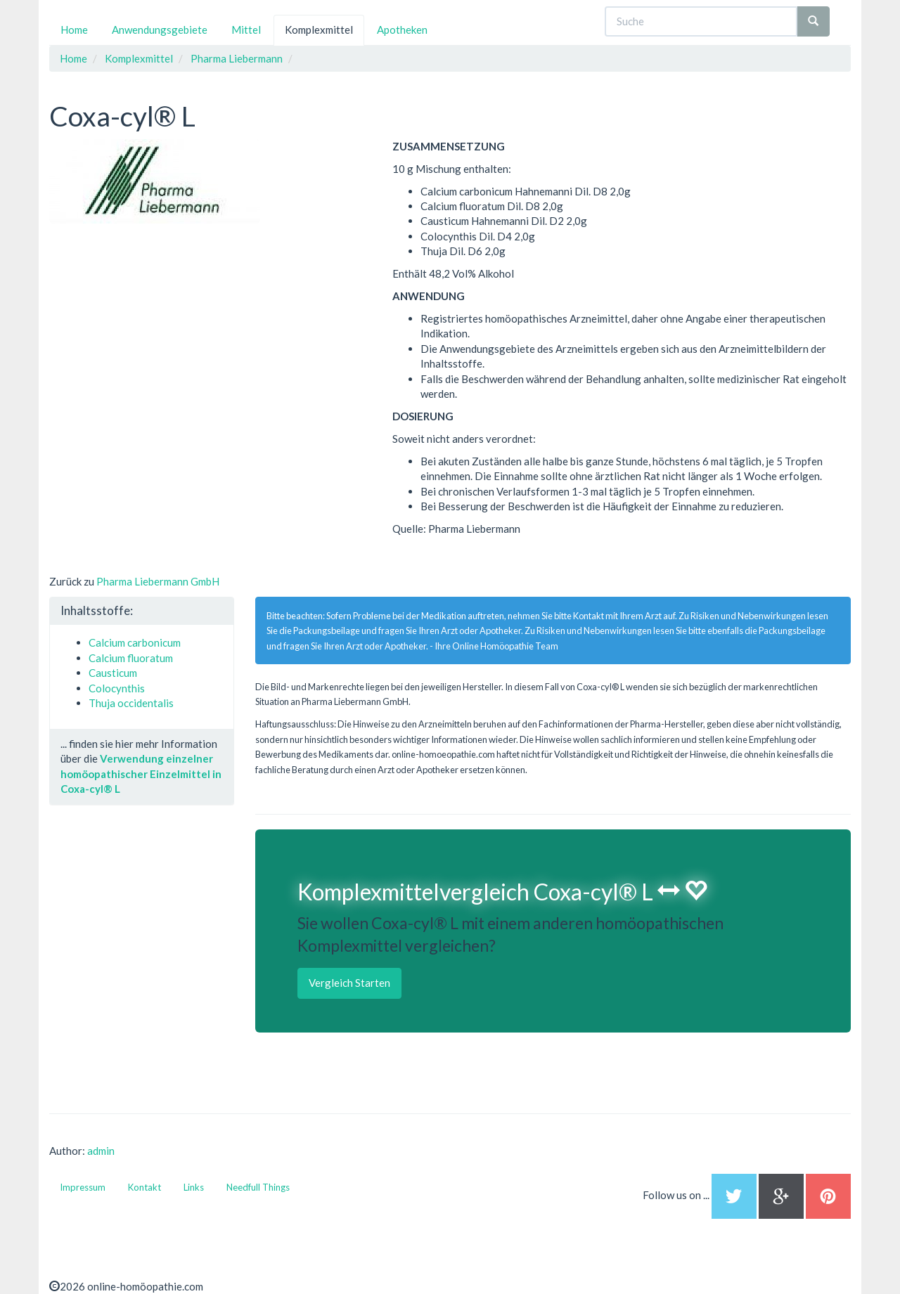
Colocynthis (117, 688)
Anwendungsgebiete (159, 29)
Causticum (113, 672)
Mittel (246, 29)
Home (74, 29)
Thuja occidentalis (131, 703)
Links (194, 1187)
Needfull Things (258, 1187)
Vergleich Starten (349, 982)
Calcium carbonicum (135, 642)
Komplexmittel (319, 29)
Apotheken (402, 29)
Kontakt (144, 1187)
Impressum (82, 1187)
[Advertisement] (154, 311)
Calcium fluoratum (131, 658)
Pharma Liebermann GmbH (157, 581)
